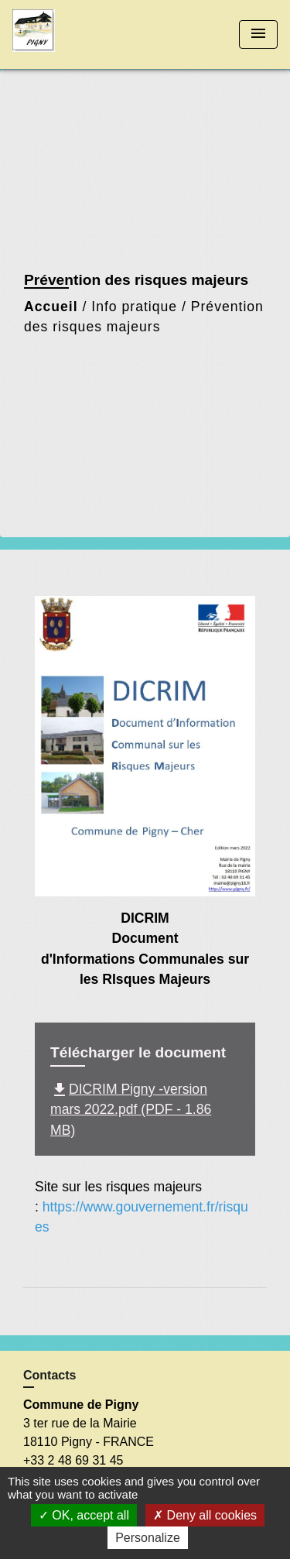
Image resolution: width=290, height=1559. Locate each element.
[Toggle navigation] (258, 34)
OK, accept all (84, 1515)
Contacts (49, 1375)
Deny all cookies (205, 1515)
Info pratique (134, 306)
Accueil (51, 306)
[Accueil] (70, 34)
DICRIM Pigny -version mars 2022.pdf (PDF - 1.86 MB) (130, 1109)
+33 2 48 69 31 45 (73, 1460)
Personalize (147, 1537)
